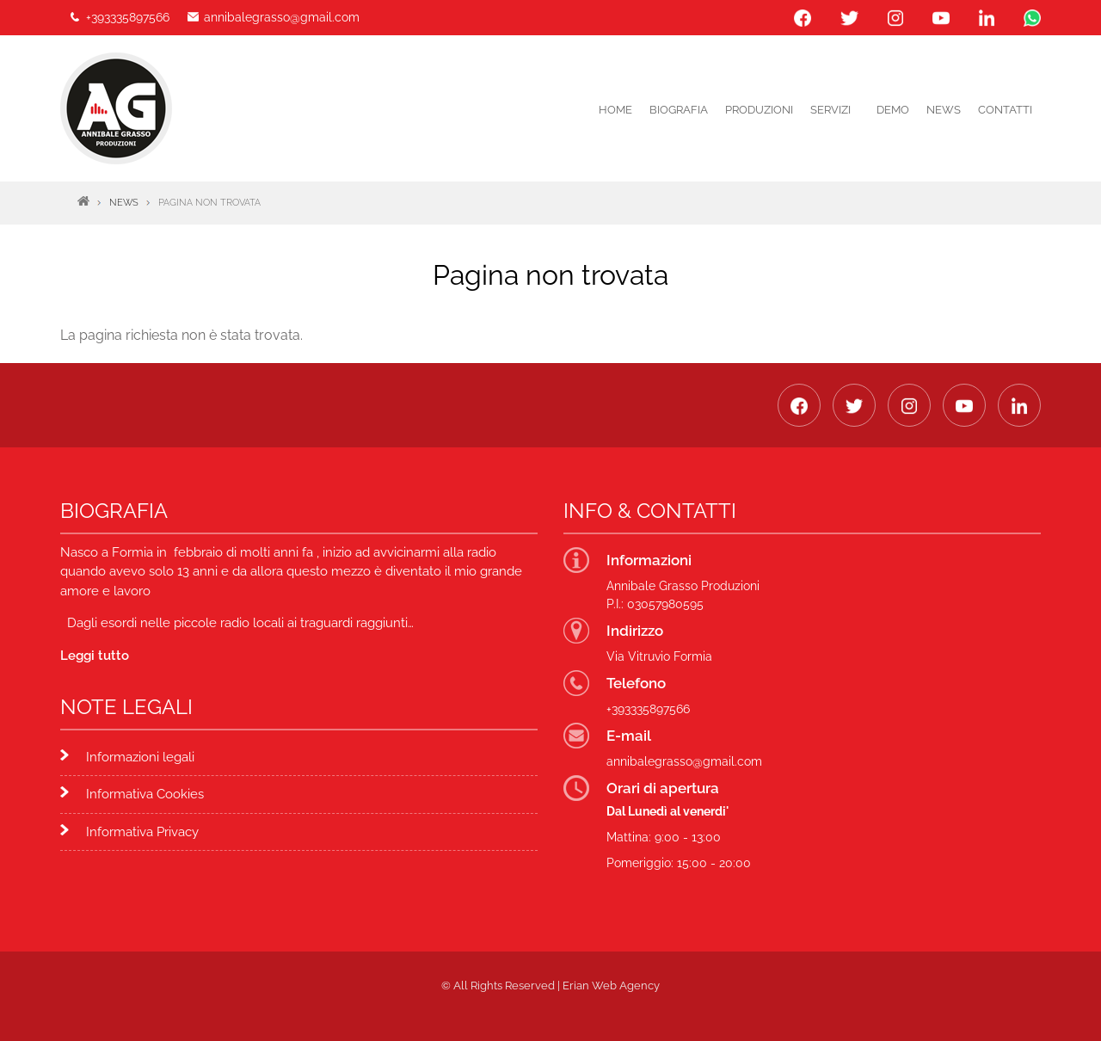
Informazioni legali (140, 757)
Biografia (678, 109)
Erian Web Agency (611, 985)
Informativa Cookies (145, 794)
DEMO (892, 109)
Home (615, 109)
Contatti (1005, 109)
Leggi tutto (94, 655)
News (943, 109)
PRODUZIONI (759, 109)
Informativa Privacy (142, 832)
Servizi (830, 109)
